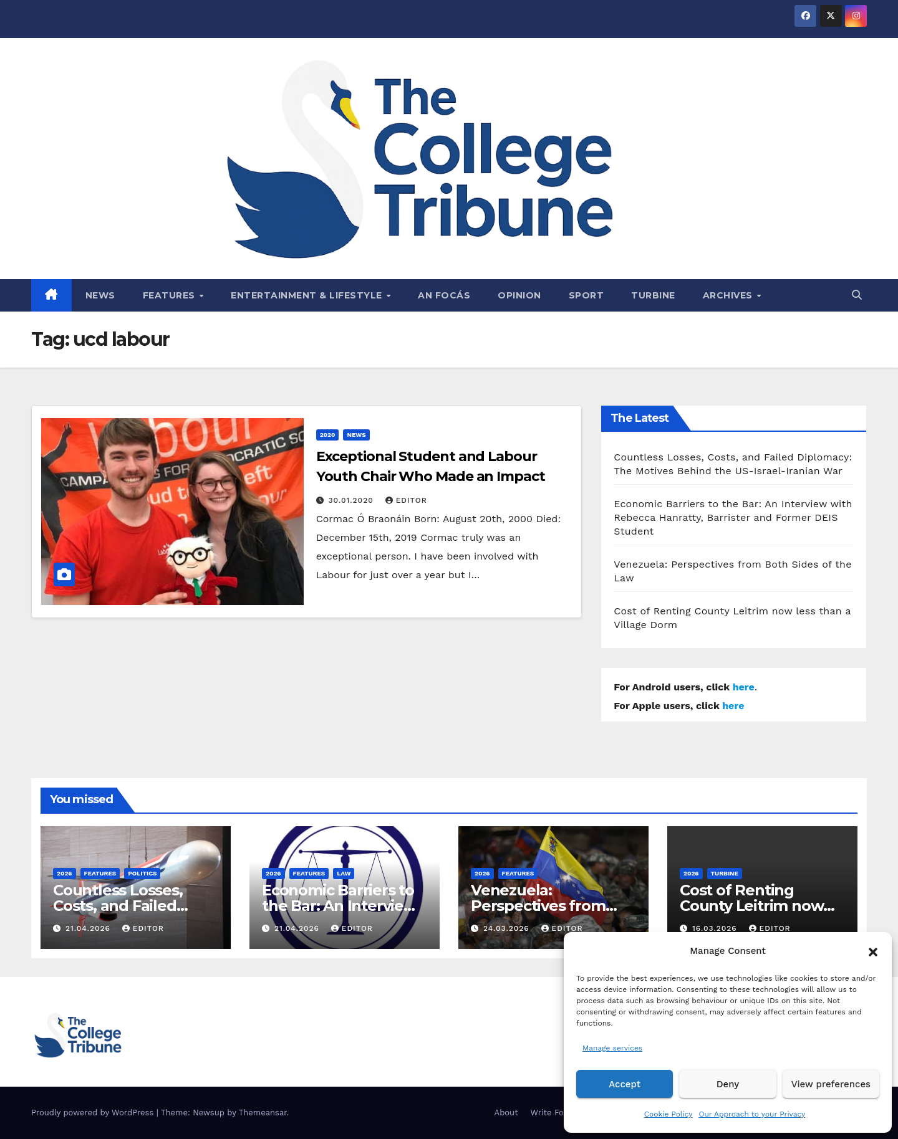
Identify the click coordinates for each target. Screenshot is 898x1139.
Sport (586, 295)
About (506, 1112)
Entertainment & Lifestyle (308, 295)
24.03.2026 (508, 928)
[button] (873, 951)
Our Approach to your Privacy (751, 1114)
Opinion (519, 295)
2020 (328, 434)
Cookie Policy (668, 1114)
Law (343, 873)
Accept (624, 1084)
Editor (406, 500)
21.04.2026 (89, 928)
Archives (729, 295)
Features (170, 295)
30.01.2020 (353, 500)
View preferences (831, 1084)
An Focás (444, 295)
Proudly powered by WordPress (94, 1112)
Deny (728, 1084)
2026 (64, 873)
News (100, 295)
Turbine (653, 295)
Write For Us (555, 1112)
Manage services (612, 1048)
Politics (142, 873)
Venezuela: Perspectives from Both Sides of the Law (550, 905)
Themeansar (263, 1112)
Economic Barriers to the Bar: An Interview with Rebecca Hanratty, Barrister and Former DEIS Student (733, 517)
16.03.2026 (716, 928)
